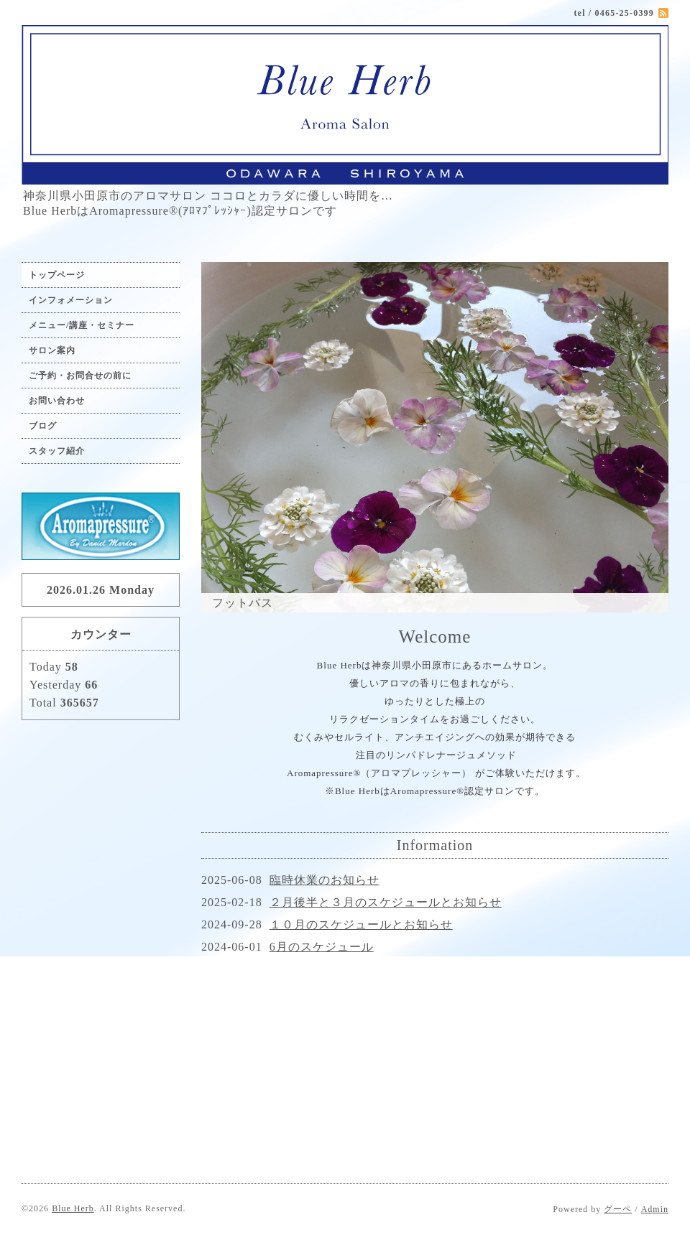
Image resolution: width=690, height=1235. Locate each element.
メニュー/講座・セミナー (81, 325)
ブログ (43, 426)
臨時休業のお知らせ (325, 880)
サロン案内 (52, 350)
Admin (654, 1209)
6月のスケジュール (322, 947)
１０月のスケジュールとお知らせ (361, 924)
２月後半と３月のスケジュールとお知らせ (386, 902)
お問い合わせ (57, 401)
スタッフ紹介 (57, 451)
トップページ (57, 275)
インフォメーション (71, 300)
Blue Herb (73, 1208)
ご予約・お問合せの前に (80, 375)
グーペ (618, 1209)
